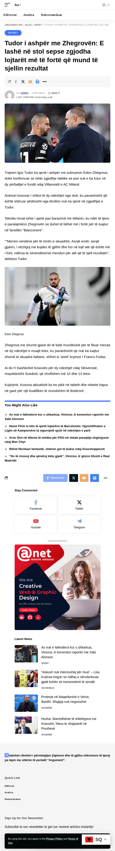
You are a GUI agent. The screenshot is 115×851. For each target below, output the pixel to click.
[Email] (30, 81)
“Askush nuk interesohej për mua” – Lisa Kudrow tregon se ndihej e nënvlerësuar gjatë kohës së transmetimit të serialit (70, 677)
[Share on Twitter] (23, 81)
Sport (13, 32)
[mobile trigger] (9, 5)
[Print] (37, 81)
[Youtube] (36, 524)
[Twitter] (79, 505)
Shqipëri (46, 708)
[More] (44, 81)
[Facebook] (36, 505)
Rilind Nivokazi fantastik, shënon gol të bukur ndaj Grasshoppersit (57, 449)
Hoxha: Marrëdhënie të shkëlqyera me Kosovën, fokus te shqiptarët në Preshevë (68, 723)
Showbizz (47, 688)
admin (24, 93)
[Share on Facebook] (16, 81)
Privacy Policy (54, 838)
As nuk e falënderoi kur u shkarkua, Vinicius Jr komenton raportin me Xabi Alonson (68, 652)
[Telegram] (79, 524)
